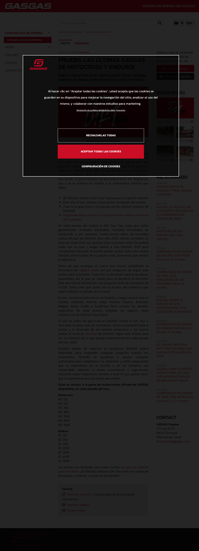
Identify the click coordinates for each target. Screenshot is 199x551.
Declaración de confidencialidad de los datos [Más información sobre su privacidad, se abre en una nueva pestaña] (96, 110)
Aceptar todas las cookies (101, 151)
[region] (101, 115)
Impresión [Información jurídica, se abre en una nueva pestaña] (120, 110)
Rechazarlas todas (101, 135)
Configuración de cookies (101, 166)
